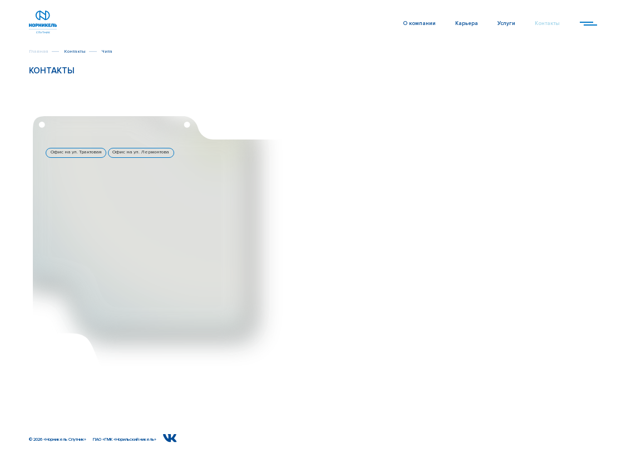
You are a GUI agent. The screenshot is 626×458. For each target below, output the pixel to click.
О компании (419, 24)
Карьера (466, 24)
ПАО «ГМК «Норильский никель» (124, 439)
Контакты (547, 24)
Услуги (506, 24)
